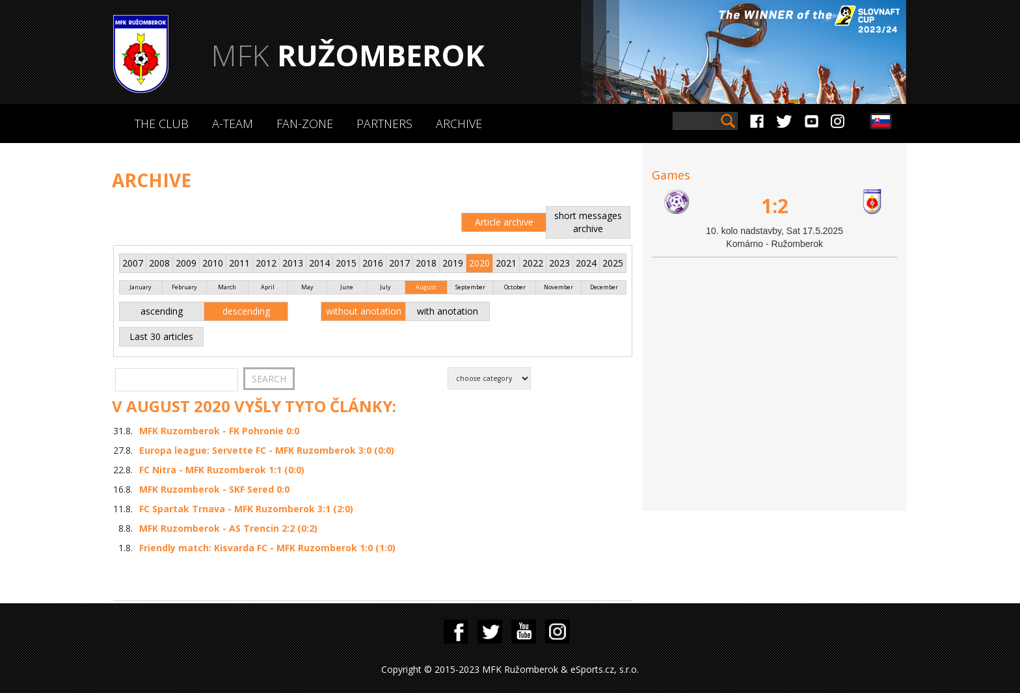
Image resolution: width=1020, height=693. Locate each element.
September (470, 287)
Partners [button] (384, 123)
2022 (532, 263)
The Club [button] (162, 123)
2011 (239, 263)
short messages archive (588, 222)
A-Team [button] (232, 123)
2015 (346, 263)
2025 (612, 263)
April (268, 287)
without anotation (363, 311)
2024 (586, 263)
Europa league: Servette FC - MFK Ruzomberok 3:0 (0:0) (266, 450)
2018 (426, 263)
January (140, 287)
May (307, 287)
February (184, 287)
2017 (399, 263)
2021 (506, 263)
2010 (212, 263)
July (385, 287)
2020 (479, 263)
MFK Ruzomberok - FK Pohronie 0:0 (219, 431)
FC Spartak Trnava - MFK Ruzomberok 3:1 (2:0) (246, 509)
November (558, 287)
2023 (559, 263)
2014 (319, 263)
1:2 (774, 205)
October (515, 287)
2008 (159, 263)
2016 (372, 263)
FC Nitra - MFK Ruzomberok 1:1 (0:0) (221, 470)
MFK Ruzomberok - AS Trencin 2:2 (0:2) (228, 528)
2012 (266, 263)
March (227, 287)
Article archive (504, 222)
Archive (459, 123)
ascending (162, 311)
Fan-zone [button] (304, 123)
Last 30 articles (161, 336)
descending (246, 311)
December (604, 287)
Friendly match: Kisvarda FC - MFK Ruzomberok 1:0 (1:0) (267, 548)
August (426, 287)
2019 (452, 263)
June (346, 287)
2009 (186, 263)
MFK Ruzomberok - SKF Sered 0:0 (214, 489)
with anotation (447, 311)
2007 (132, 263)
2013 (292, 263)
